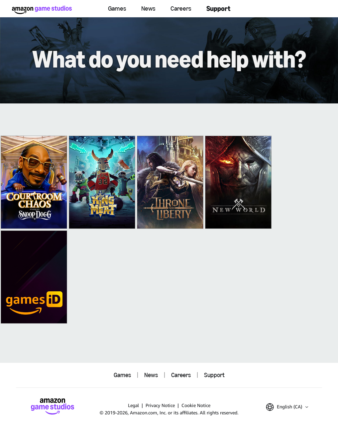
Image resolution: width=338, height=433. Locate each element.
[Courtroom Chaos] (34, 182)
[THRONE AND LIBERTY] (170, 182)
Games (117, 8)
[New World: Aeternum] (238, 182)
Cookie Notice (195, 405)
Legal (133, 405)
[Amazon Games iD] (34, 277)
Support (218, 8)
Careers (180, 8)
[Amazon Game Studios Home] (42, 10)
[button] (287, 407)
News (148, 8)
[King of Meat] (102, 182)
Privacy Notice (160, 405)
